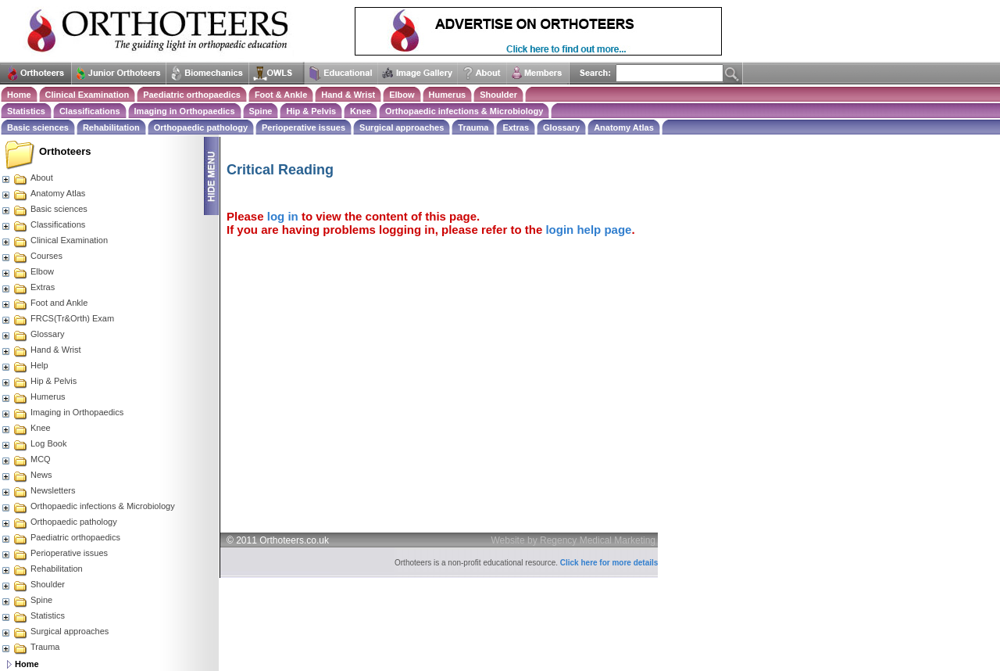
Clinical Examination (87, 94)
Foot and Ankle (44, 302)
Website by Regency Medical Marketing (573, 540)
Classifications (89, 111)
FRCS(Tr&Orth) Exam (57, 318)
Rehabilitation (111, 127)
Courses (31, 255)
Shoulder (498, 94)
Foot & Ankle (281, 94)
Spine (261, 111)
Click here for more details (609, 562)
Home (19, 94)
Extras (515, 127)
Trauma (473, 127)
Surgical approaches (401, 127)
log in (282, 216)
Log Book (33, 443)
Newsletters (38, 490)
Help (24, 365)
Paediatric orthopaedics (192, 94)
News (26, 474)
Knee (360, 111)
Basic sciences (38, 127)
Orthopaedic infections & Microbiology (464, 111)
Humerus (447, 94)
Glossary (561, 127)
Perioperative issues (303, 127)
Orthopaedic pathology (201, 127)
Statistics (26, 111)
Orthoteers (65, 151)
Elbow (401, 94)
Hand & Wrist (348, 94)
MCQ (26, 459)
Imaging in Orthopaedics (184, 111)
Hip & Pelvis (311, 111)
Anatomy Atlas (624, 127)
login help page (588, 229)
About (27, 177)
